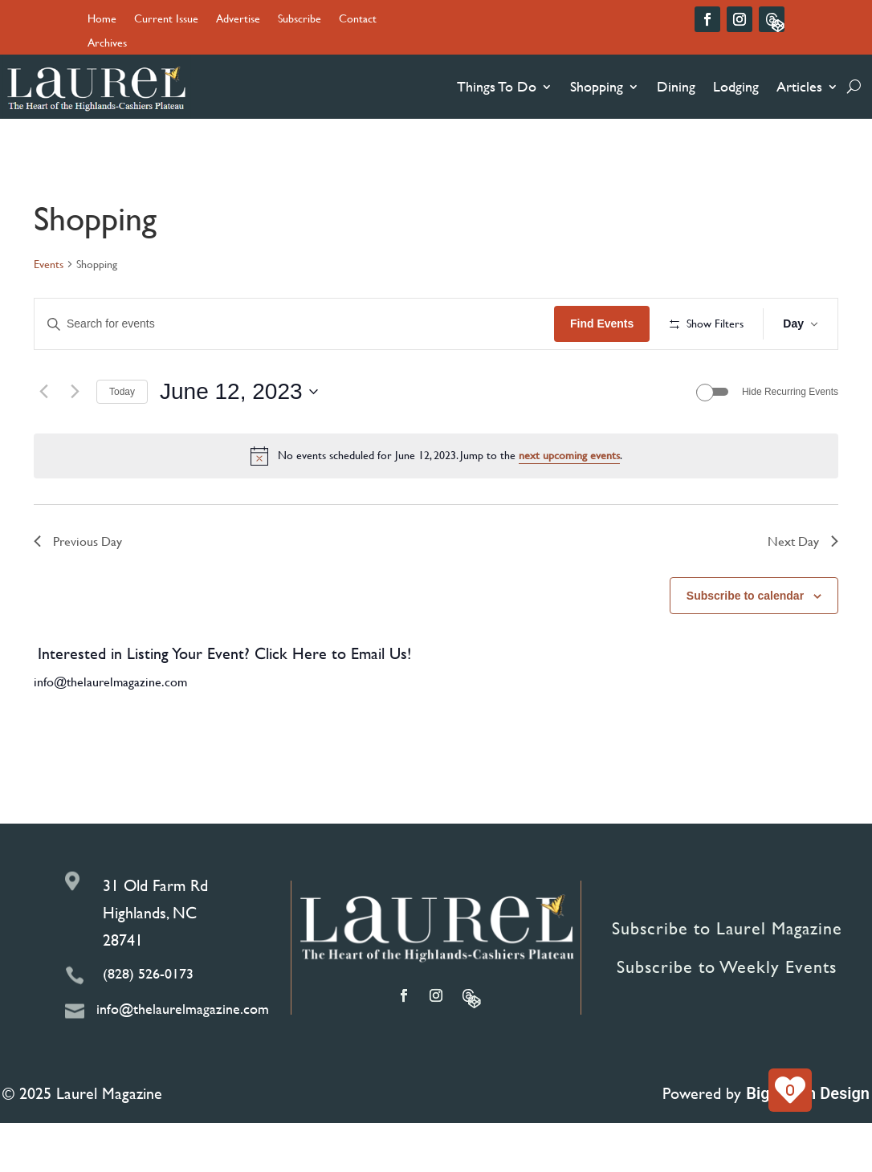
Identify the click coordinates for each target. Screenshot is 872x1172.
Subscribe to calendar (745, 643)
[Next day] (74, 440)
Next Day (803, 589)
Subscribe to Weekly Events (727, 1015)
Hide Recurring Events (790, 440)
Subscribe (299, 19)
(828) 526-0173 (148, 1021)
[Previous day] (43, 440)
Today (122, 440)
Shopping (596, 86)
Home (102, 19)
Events (48, 264)
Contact (358, 19)
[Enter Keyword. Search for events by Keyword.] (351, 324)
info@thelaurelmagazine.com (110, 730)
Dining (676, 86)
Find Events (715, 323)
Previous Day (78, 589)
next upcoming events (569, 503)
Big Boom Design (808, 1142)
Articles (799, 86)
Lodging (736, 86)
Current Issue (166, 19)
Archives (107, 44)
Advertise (238, 19)
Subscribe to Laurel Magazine (727, 977)
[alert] (436, 504)
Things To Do (496, 86)
